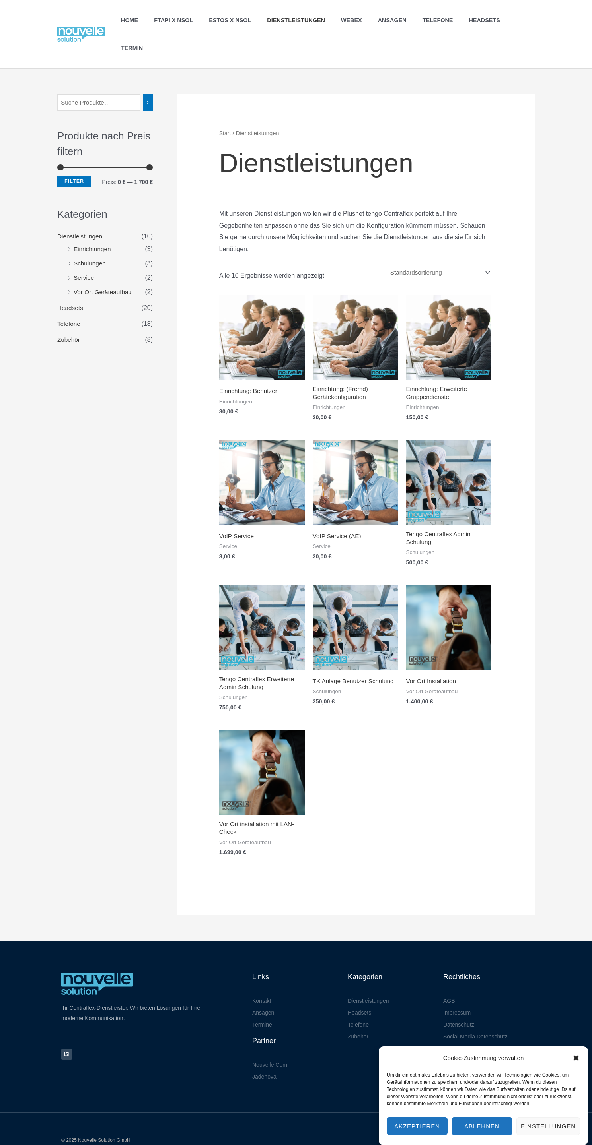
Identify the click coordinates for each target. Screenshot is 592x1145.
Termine (262, 1001)
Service (84, 250)
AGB (449, 977)
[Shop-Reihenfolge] (436, 245)
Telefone (438, 20)
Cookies (453, 1025)
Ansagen (396, 20)
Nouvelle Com (269, 1041)
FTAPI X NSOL (195, 20)
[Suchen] (149, 74)
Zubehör (69, 312)
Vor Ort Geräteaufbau (104, 265)
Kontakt (261, 977)
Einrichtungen (93, 222)
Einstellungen (548, 1133)
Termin (518, 20)
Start (225, 105)
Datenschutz (458, 1001)
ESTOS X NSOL (248, 20)
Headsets (479, 20)
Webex (360, 20)
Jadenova (264, 1053)
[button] (576, 1065)
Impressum (457, 989)
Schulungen (90, 236)
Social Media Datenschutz (475, 1013)
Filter (74, 154)
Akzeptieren (417, 1133)
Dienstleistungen (309, 20)
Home (156, 20)
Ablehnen (482, 1133)
